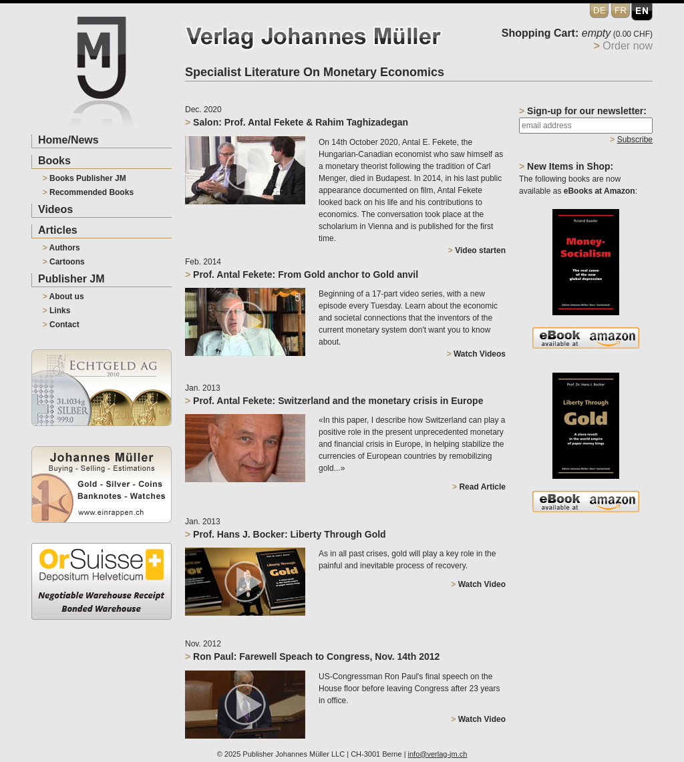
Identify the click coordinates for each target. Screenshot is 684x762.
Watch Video (478, 584)
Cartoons (64, 261)
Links (57, 310)
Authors (61, 247)
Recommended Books (88, 192)
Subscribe (635, 139)
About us (63, 296)
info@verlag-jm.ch (438, 754)
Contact (61, 324)
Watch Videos (476, 354)
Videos (55, 209)
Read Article (479, 487)
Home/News (68, 140)
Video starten (477, 250)
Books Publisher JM (84, 178)
